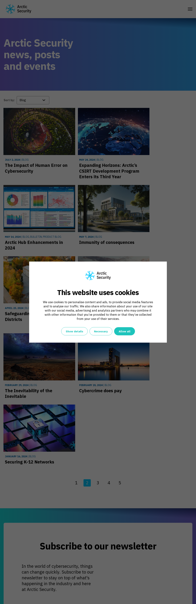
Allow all (124, 331)
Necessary (101, 331)
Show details (74, 331)
